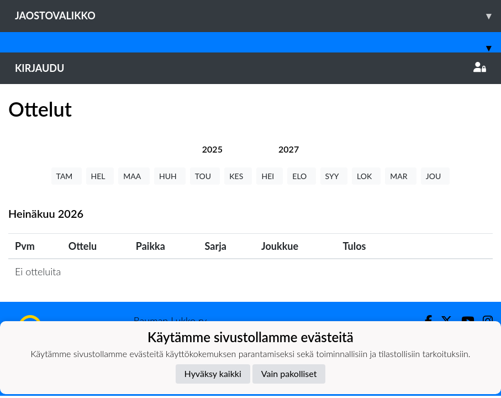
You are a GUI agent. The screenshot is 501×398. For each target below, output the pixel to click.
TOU (205, 176)
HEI (269, 176)
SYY (333, 176)
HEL (100, 176)
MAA (134, 176)
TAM (66, 176)
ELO (301, 176)
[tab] (212, 149)
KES (238, 176)
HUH (170, 176)
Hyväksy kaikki (212, 373)
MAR (400, 176)
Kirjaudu (250, 68)
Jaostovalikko (258, 16)
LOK (366, 176)
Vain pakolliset (289, 373)
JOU (435, 176)
